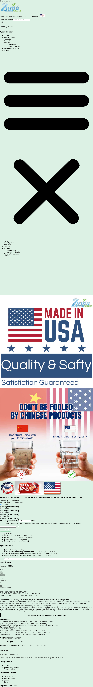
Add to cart (5, 529)
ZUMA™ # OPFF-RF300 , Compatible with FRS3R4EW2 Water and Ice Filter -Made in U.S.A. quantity (43, 523)
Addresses (11, 45)
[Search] (2, 22)
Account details (13, 46)
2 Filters (5, 505)
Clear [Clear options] (33, 521)
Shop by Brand (10, 37)
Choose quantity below (9, 521)
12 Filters (5, 517)
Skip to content (6, 1)
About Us (7, 39)
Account (7, 43)
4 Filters (5, 509)
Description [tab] (8, 559)
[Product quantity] (8, 527)
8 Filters (5, 513)
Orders (6, 50)
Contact (7, 41)
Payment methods (11, 48)
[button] (46, 145)
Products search (6, 20)
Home (6, 35)
